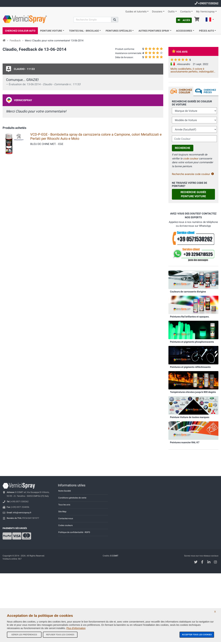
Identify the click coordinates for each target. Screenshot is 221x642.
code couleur (190, 158)
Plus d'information (76, 628)
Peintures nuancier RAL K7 (184, 442)
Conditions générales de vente (72, 498)
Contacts (185, 11)
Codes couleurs (65, 525)
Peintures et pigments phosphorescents (192, 341)
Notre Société (64, 491)
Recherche (182, 148)
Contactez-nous (65, 518)
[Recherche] (92, 19)
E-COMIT (114, 556)
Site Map (62, 511)
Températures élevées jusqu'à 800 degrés (193, 392)
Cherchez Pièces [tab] (210, 91)
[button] (210, 20)
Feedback (15, 40)
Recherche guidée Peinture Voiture (193, 194)
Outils (171, 11)
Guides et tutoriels (136, 11)
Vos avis (179, 51)
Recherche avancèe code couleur (193, 174)
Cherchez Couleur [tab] (185, 91)
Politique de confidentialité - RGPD (74, 532)
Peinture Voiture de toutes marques (189, 417)
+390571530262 (206, 3)
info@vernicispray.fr (22, 512)
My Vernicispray (205, 11)
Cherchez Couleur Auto (20, 30)
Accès (184, 20)
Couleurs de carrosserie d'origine (188, 291)
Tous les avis (64, 504)
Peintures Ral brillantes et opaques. (189, 316)
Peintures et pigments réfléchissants (190, 367)
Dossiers (157, 11)
